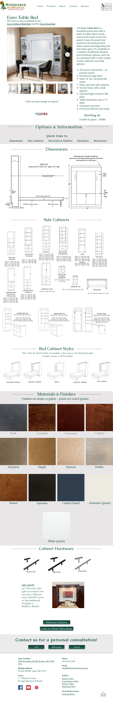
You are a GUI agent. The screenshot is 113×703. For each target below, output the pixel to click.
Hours (20, 675)
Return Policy (68, 678)
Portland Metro (68, 694)
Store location (24, 658)
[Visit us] (106, 8)
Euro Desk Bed (47, 23)
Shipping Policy (69, 686)
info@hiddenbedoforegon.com (75, 668)
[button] (51, 6)
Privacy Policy (68, 684)
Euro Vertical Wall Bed (19, 23)
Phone (64, 658)
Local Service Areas (70, 691)
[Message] (56, 647)
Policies (65, 675)
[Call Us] (106, 5)
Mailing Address (25, 668)
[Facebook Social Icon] (20, 687)
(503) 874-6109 (68, 661)
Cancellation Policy (70, 681)
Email (64, 665)
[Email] (77, 647)
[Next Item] (67, 54)
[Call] (36, 647)
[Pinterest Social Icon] (36, 687)
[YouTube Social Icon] (28, 687)
